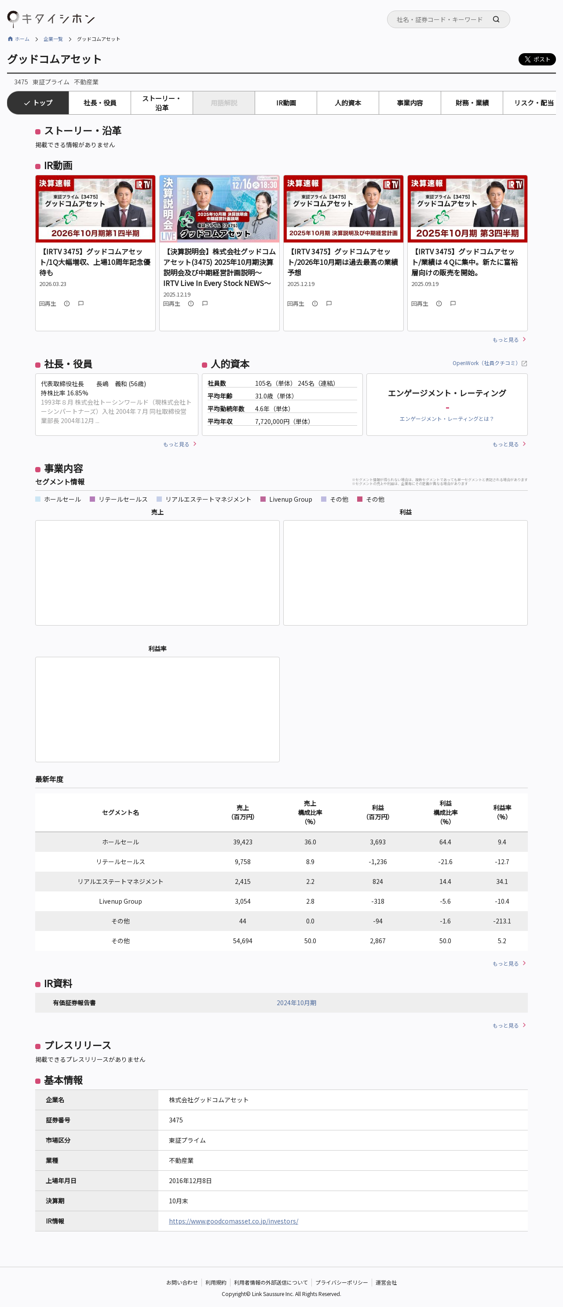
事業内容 (410, 102)
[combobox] (448, 19)
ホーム (22, 38)
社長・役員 (100, 102)
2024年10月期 (296, 1002)
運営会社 (386, 1282)
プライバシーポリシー (341, 1282)
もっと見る (506, 339)
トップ (42, 102)
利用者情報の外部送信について (271, 1282)
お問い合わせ (182, 1282)
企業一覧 (53, 38)
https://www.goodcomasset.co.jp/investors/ (233, 1220)
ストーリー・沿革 (162, 103)
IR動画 (286, 102)
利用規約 (216, 1282)
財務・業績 (472, 102)
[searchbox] (451, 19)
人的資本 (348, 102)
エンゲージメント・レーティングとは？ (447, 418)
